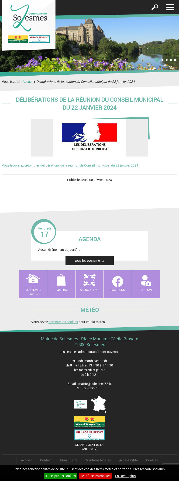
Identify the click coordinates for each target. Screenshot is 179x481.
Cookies (152, 460)
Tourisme (146, 290)
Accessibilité (128, 460)
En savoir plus (125, 476)
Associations (89, 290)
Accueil (28, 81)
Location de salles (33, 292)
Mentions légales (98, 460)
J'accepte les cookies (60, 476)
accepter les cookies (63, 322)
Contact (46, 460)
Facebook (117, 290)
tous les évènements (89, 260)
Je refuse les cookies (95, 476)
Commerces (61, 290)
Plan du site (68, 460)
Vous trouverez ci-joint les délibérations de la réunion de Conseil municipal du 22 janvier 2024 (70, 165)
